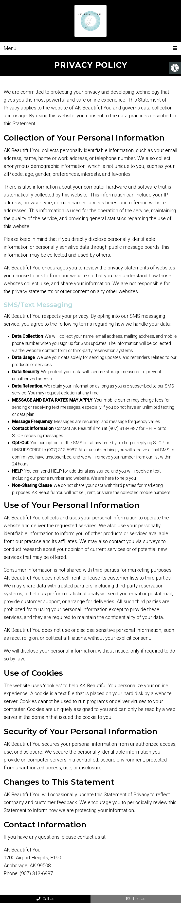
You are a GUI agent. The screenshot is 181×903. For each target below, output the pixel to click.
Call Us (45, 898)
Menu (10, 48)
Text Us (135, 898)
